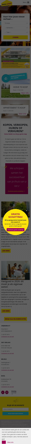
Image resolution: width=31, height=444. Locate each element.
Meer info (10, 442)
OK (4, 442)
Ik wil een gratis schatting (15, 230)
